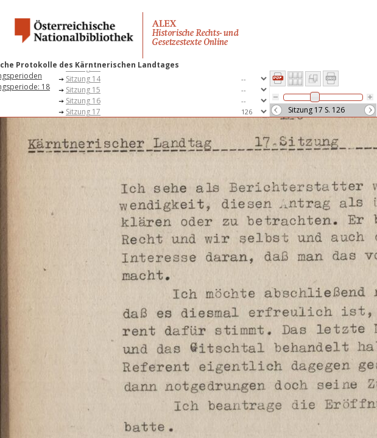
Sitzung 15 (83, 90)
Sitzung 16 (83, 101)
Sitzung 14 (83, 79)
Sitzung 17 (83, 111)
